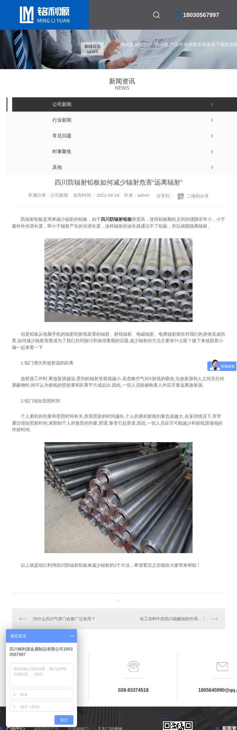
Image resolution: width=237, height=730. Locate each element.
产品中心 (176, 50)
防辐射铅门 (161, 50)
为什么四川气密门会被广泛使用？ (64, 618)
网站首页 (127, 50)
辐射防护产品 (143, 50)
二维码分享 (198, 196)
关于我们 (218, 50)
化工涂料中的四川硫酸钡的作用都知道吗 (177, 618)
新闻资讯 (204, 50)
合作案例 (190, 50)
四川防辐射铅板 (116, 219)
